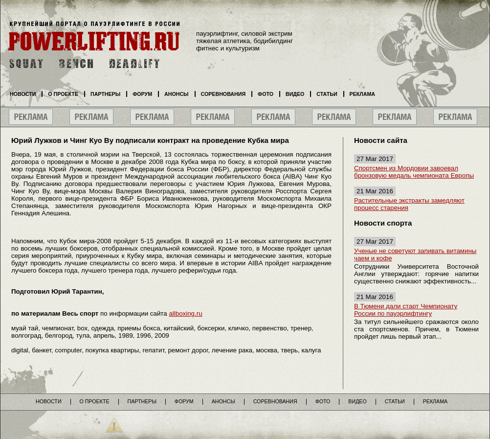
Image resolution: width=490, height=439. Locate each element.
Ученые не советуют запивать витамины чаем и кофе (415, 254)
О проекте (63, 94)
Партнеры (105, 94)
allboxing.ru (185, 313)
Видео (295, 94)
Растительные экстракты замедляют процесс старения (409, 204)
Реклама (362, 94)
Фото (265, 94)
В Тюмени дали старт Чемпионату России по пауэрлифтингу (405, 309)
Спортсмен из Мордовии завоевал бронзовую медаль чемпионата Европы (414, 171)
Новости (23, 94)
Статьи (326, 94)
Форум (142, 94)
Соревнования (223, 94)
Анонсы (176, 94)
